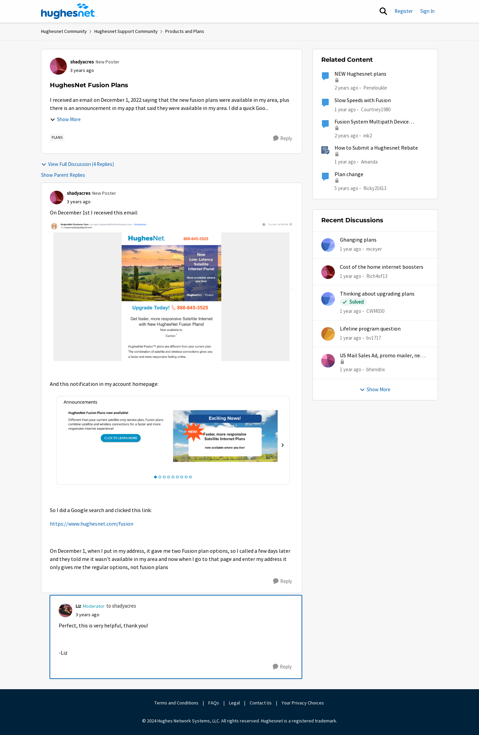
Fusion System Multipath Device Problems (371, 122)
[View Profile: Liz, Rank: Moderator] (65, 610)
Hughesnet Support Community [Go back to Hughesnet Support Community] (126, 31)
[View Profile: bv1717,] (328, 334)
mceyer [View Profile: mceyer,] (374, 249)
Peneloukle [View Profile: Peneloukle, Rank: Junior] (375, 87)
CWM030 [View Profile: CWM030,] (375, 311)
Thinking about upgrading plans (377, 293)
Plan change (348, 174)
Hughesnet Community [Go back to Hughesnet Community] (64, 31)
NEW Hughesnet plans (360, 74)
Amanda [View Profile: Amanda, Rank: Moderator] (369, 161)
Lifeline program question (370, 328)
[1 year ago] (350, 249)
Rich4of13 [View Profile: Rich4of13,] (376, 275)
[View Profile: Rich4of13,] (328, 272)
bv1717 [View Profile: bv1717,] (373, 338)
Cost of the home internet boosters (381, 267)
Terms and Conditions (176, 703)
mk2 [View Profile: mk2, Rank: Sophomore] (367, 135)
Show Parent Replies (63, 175)
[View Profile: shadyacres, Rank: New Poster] (58, 66)
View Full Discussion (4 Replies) (77, 164)
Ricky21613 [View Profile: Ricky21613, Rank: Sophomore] (374, 188)
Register (404, 11)
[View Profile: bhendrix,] (328, 361)
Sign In (427, 11)
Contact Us (261, 703)
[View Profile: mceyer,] (328, 245)
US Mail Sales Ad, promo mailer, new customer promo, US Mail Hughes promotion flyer (382, 355)
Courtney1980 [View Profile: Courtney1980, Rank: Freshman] (375, 109)
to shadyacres (121, 606)
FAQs (213, 703)
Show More (65, 119)
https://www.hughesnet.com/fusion (91, 524)
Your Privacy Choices (303, 703)
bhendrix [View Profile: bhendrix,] (375, 369)
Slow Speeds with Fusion (362, 100)
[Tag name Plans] (57, 137)
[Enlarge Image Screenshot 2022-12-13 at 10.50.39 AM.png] (171, 291)
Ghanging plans (358, 240)
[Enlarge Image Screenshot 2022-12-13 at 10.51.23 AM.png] (171, 440)
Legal (234, 703)
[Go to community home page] (69, 11)
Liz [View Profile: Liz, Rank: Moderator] (78, 606)
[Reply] (282, 138)
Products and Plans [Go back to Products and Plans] (184, 31)
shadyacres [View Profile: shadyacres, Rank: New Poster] (82, 62)
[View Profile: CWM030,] (328, 299)
